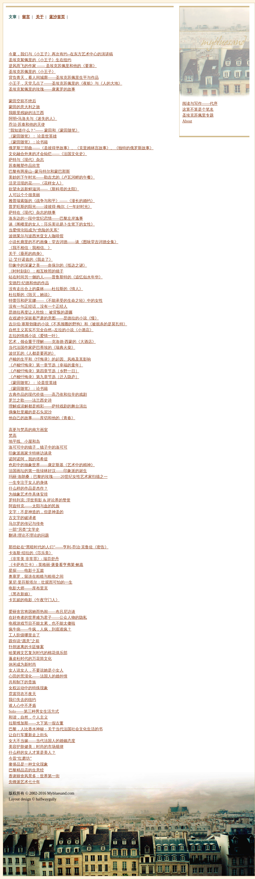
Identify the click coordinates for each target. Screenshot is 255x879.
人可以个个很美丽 (24, 195)
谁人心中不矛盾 (22, 705)
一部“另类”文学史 (24, 529)
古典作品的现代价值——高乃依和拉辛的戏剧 (48, 394)
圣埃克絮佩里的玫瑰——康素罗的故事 (42, 89)
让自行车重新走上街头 (28, 735)
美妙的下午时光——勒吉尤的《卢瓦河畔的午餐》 (52, 177)
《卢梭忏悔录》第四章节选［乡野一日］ (44, 371)
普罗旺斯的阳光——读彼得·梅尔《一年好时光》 (50, 207)
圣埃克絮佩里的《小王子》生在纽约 (40, 60)
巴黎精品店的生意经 (26, 770)
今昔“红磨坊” (20, 758)
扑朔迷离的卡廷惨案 (26, 647)
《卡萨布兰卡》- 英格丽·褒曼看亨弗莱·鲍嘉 (46, 565)
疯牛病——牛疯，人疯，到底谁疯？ (40, 629)
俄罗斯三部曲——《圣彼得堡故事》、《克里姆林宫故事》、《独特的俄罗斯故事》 (81, 148)
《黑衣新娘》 (20, 594)
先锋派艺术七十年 (24, 782)
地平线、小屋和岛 (24, 441)
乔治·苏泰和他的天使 (27, 124)
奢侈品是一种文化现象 (28, 764)
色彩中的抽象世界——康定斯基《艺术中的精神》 (52, 465)
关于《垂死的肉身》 (26, 254)
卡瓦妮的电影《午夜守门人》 (34, 600)
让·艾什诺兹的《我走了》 (31, 259)
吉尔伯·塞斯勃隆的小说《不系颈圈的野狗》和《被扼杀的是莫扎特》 (68, 324)
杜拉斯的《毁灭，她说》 (30, 295)
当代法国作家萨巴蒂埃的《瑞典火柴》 (42, 347)
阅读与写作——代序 (200, 103)
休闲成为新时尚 (22, 664)
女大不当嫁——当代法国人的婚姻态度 (42, 741)
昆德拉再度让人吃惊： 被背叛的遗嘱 (40, 312)
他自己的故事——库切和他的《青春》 (42, 418)
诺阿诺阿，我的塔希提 (28, 459)
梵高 (12, 435)
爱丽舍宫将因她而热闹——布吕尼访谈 (42, 612)
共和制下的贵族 (22, 682)
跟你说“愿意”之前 (24, 641)
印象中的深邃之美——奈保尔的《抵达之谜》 (48, 265)
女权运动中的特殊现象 (28, 688)
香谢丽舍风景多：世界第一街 (34, 776)
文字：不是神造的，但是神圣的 (36, 512)
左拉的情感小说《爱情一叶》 (34, 336)
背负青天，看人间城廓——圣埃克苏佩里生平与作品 (54, 77)
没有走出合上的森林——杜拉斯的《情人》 (46, 289)
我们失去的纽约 (22, 700)
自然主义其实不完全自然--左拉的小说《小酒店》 (51, 330)
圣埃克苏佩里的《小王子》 (32, 72)
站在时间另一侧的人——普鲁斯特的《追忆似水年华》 (56, 277)
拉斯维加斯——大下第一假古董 (36, 723)
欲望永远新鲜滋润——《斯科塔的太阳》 (44, 189)
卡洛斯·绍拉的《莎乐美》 (31, 553)
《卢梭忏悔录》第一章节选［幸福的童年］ (46, 365)
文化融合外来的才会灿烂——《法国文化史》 (48, 154)
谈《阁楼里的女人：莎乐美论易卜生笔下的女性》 (52, 224)
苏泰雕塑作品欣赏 (24, 166)
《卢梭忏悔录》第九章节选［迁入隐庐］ (44, 377)
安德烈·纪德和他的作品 (29, 283)
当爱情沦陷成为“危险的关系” (34, 230)
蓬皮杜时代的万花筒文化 (30, 659)
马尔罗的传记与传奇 (26, 524)
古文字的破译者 (22, 518)
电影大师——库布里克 (28, 588)
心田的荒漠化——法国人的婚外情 (38, 676)
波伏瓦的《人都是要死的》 (32, 353)
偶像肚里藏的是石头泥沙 (30, 412)
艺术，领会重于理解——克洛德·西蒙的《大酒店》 (52, 342)
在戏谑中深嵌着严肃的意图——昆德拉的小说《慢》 (54, 318)
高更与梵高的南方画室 (28, 430)
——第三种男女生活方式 (34, 711)
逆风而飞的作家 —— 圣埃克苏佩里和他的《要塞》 (53, 66)
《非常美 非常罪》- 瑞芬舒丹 (34, 559)
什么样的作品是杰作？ (28, 488)
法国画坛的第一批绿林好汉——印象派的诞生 (48, 471)
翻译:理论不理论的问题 (29, 535)
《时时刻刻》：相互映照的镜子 (36, 271)
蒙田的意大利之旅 (24, 107)
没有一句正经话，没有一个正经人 (38, 306)
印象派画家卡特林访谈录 (30, 453)
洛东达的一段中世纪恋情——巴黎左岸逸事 (46, 218)
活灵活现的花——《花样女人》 (36, 183)
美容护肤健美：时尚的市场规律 (36, 747)
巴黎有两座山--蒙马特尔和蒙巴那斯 (39, 171)
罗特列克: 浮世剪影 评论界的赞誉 (39, 500)
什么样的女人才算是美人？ (32, 752)
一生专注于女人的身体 (28, 482)
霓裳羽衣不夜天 (22, 694)
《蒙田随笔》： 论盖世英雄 (33, 136)
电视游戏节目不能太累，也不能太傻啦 (42, 623)
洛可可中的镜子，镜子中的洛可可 (38, 447)
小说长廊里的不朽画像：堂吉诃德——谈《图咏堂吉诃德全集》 (63, 242)
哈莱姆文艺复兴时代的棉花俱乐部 (38, 653)
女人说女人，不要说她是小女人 (36, 670)
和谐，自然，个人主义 (28, 717)
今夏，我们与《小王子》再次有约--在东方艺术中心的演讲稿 (61, 54)
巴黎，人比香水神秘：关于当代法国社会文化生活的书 (56, 729)
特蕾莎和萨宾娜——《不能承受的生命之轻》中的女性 (56, 300)
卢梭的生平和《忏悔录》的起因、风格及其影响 (50, 359)
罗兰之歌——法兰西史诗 (30, 400)
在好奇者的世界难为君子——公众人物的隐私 (48, 617)
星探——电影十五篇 (26, 570)
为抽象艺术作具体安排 (28, 494)
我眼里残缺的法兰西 (26, 113)
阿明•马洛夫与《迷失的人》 (33, 119)
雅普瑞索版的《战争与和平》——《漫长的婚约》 (52, 201)
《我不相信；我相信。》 (30, 248)
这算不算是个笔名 (198, 109)
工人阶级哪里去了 (24, 635)
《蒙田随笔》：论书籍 (28, 142)
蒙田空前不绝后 (22, 101)
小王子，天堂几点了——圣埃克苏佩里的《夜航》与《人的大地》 (65, 83)
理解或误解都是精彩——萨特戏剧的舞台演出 (48, 406)
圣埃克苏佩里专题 (198, 115)
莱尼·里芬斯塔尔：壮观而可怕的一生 (40, 582)
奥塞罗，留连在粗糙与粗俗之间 (36, 576)
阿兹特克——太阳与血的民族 (34, 506)
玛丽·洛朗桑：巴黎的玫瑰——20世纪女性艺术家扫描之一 (58, 477)
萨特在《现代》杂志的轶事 (32, 212)
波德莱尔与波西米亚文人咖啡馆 (36, 236)
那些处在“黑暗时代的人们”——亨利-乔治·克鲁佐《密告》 (58, 547)
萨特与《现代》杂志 (26, 160)
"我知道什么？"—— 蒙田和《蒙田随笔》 (44, 130)
